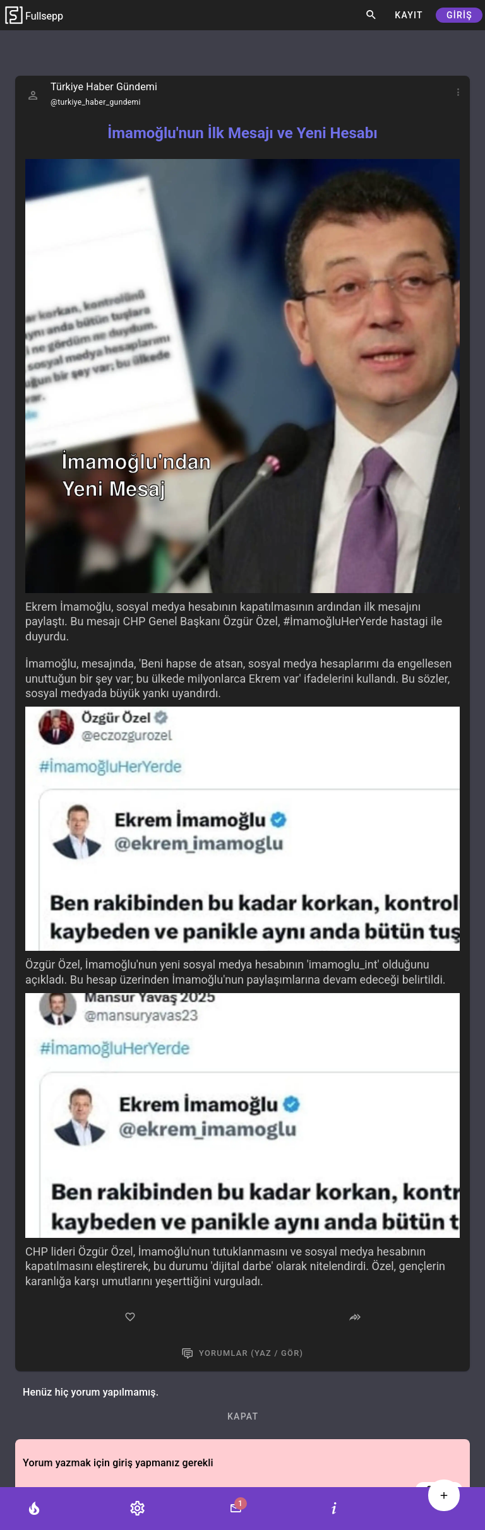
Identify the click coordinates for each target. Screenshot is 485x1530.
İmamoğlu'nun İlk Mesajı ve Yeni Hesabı (242, 133)
